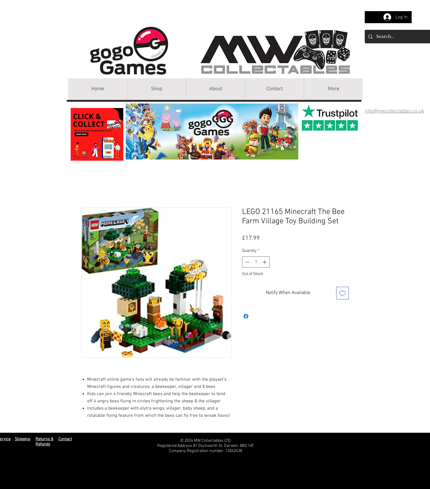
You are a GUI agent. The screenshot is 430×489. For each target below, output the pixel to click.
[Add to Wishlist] (342, 293)
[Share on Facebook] (246, 316)
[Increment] (265, 262)
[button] (156, 89)
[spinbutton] (255, 262)
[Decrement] (246, 262)
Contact (65, 439)
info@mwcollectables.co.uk (394, 111)
